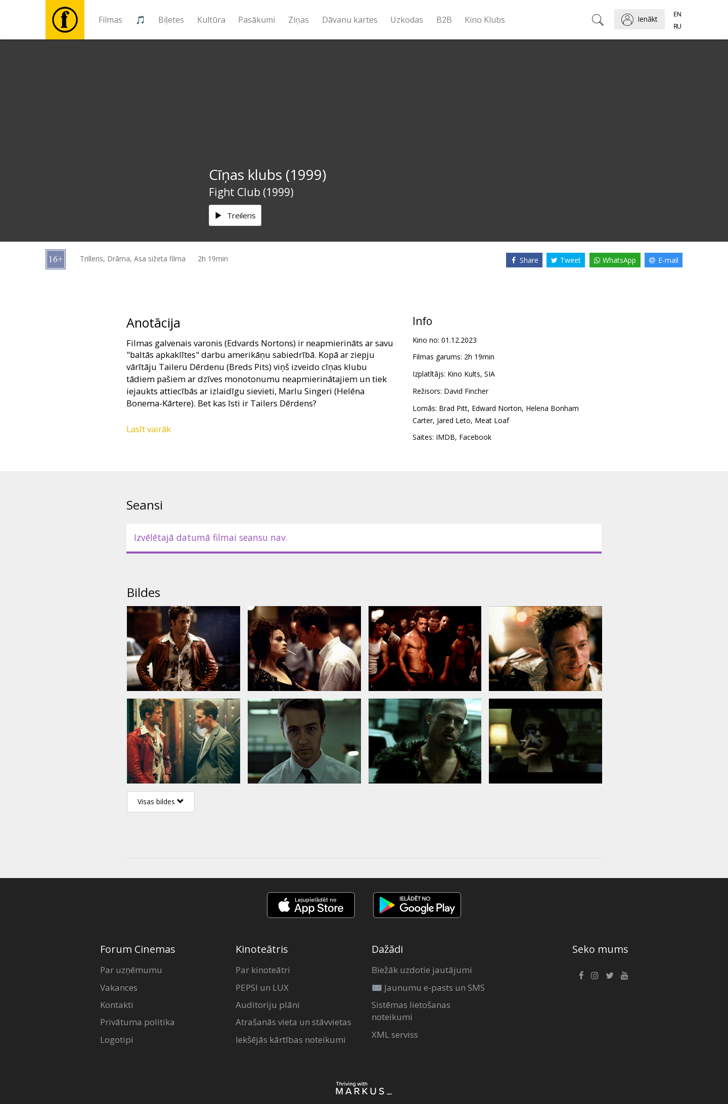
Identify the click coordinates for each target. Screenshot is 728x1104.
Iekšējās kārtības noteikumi (291, 1039)
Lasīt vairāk (148, 429)
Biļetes (171, 19)
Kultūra (211, 19)
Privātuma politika (137, 1022)
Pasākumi (256, 19)
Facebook (475, 437)
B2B (444, 19)
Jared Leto (454, 420)
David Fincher (466, 391)
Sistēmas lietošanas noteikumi (411, 1011)
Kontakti (116, 1004)
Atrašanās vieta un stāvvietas (293, 1022)
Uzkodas (406, 19)
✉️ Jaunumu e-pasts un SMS (428, 987)
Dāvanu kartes (350, 19)
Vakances (119, 987)
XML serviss (395, 1034)
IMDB (445, 437)
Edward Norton (497, 408)
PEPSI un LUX (262, 987)
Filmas (110, 19)
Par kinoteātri (263, 970)
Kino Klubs (485, 19)
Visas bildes (161, 801)
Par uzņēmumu (131, 970)
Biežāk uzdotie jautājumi (422, 970)
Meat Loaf (492, 420)
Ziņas (298, 19)
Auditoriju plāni (268, 1004)
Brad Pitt (453, 408)
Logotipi (116, 1039)
